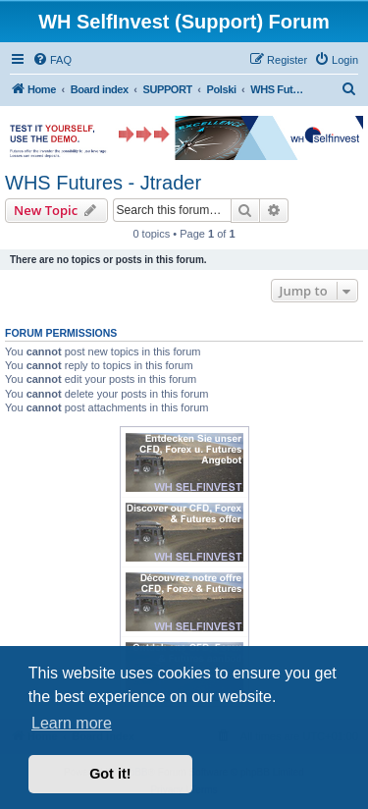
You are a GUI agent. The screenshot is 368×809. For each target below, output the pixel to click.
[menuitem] (52, 60)
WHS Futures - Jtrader (103, 182)
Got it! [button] (110, 774)
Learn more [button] (71, 723)
